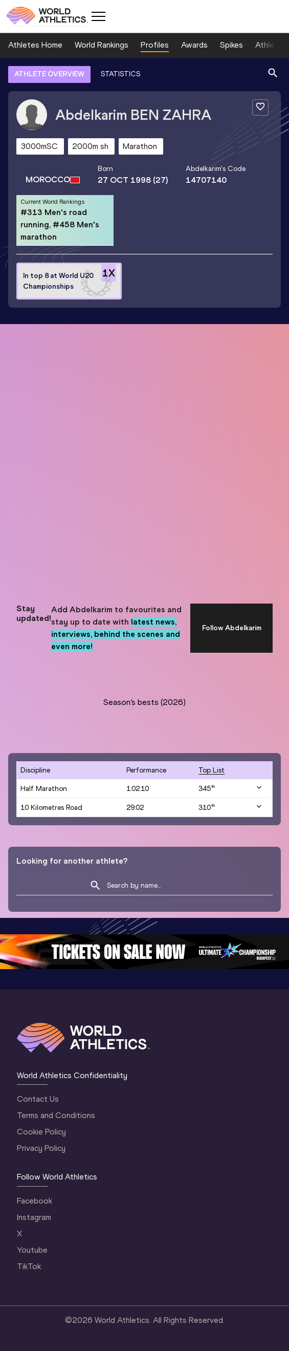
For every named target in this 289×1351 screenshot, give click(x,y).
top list (211, 770)
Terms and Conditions (56, 1115)
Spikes (231, 45)
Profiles (155, 45)
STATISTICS (120, 74)
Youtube (32, 1250)
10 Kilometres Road (51, 807)
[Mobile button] (98, 16)
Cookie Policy (41, 1131)
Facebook (34, 1201)
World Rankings (101, 45)
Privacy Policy (41, 1148)
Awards (194, 45)
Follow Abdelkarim (231, 628)
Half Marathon (43, 788)
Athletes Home (35, 45)
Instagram (34, 1217)
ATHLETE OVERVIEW (49, 74)
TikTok (29, 1266)
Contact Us (38, 1099)
